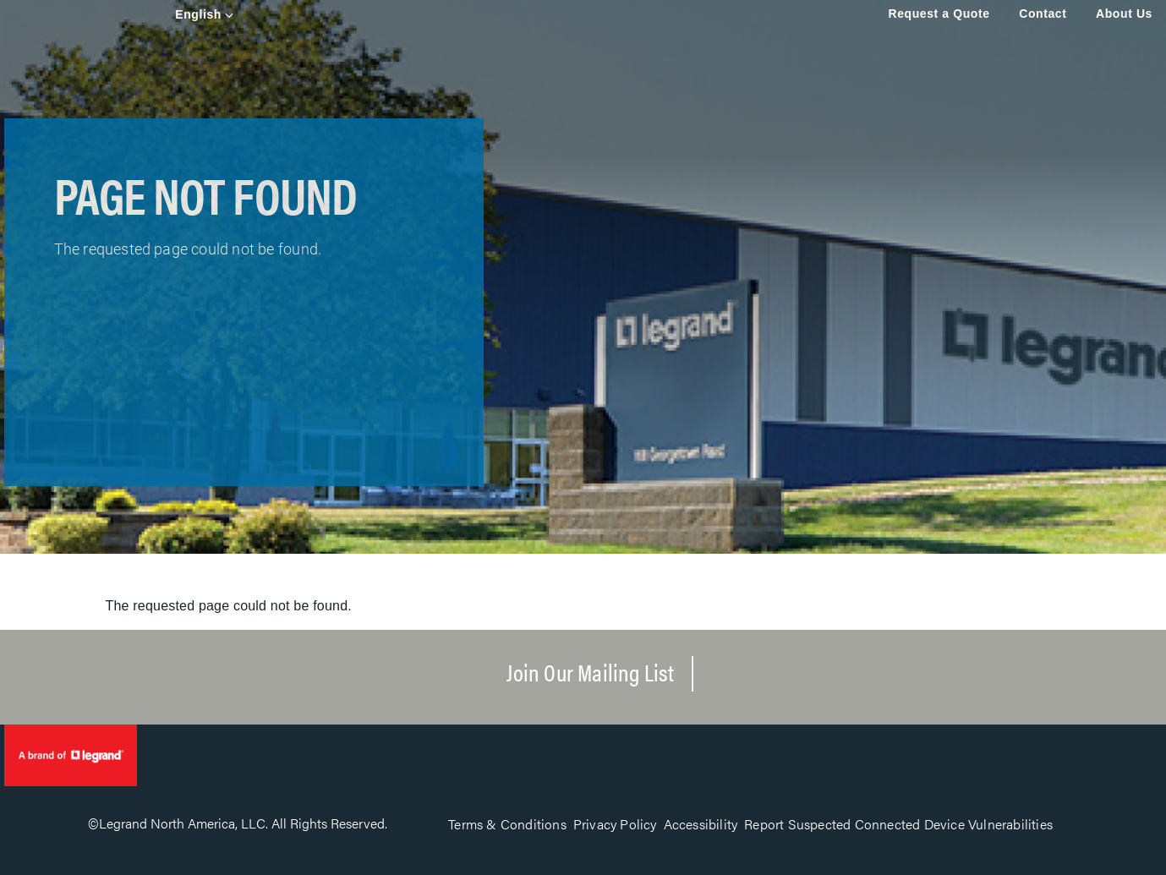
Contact (1042, 13)
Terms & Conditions (507, 824)
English (198, 14)
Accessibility (701, 824)
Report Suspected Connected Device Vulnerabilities (898, 824)
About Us (1124, 13)
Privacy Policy (615, 824)
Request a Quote (938, 13)
